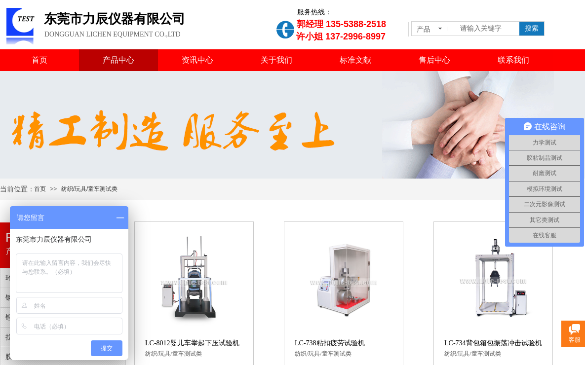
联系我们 (513, 60)
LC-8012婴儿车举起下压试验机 (192, 343)
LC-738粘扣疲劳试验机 (330, 343)
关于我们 (276, 60)
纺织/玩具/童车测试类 (89, 188)
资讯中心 (197, 60)
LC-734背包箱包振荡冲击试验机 (493, 343)
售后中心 (434, 60)
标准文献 (355, 60)
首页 (39, 60)
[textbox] (487, 28)
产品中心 (118, 60)
